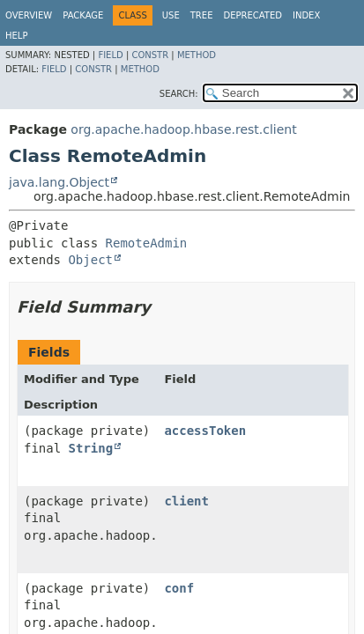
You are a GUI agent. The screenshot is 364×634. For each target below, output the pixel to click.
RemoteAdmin (147, 243)
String (91, 448)
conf (179, 588)
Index (306, 15)
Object (90, 260)
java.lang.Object (59, 182)
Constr (149, 55)
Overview (28, 15)
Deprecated (252, 15)
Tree (201, 15)
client (186, 501)
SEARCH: (179, 94)
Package (83, 15)
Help (16, 36)
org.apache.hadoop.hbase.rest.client (183, 129)
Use (171, 15)
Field (110, 55)
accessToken (205, 431)
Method (196, 55)
